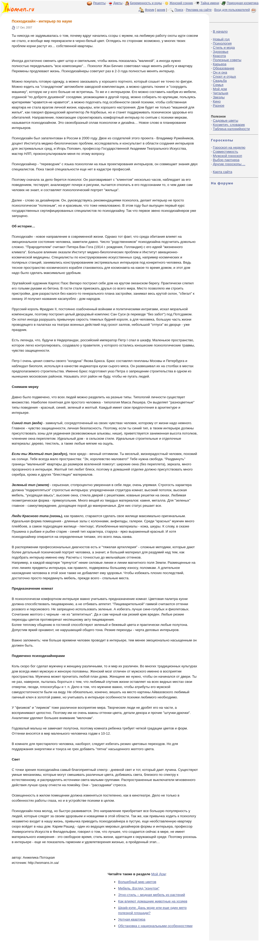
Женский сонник (181, 3)
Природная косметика (242, 3)
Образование (223, 68)
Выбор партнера (226, 160)
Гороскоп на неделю (229, 147)
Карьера (219, 64)
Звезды (218, 97)
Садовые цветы (225, 120)
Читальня (220, 93)
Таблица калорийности (231, 129)
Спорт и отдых (224, 76)
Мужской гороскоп (227, 156)
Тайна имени (210, 3)
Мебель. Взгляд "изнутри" (138, 888)
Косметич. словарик (229, 125)
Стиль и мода (224, 47)
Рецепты (99, 3)
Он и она (220, 72)
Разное (218, 105)
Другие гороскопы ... (229, 164)
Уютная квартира (131, 919)
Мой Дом (158, 874)
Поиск (179, 10)
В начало (220, 31)
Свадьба (220, 81)
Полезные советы (227, 60)
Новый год (221, 39)
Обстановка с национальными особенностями (155, 926)
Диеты (117, 3)
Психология (222, 43)
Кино (217, 101)
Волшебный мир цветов (137, 882)
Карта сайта (222, 172)
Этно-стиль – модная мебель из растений (151, 895)
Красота (219, 56)
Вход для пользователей (235, 10)
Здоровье (220, 52)
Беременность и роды (146, 3)
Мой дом (220, 89)
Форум (149, 10)
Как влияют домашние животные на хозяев (152, 901)
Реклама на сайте (199, 10)
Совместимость (225, 152)
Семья (218, 85)
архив (161, 10)
